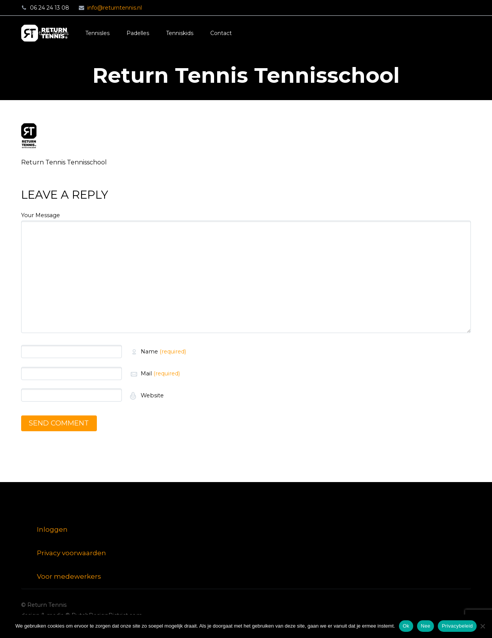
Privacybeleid (457, 626)
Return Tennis (49, 33)
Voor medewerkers (69, 576)
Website (151, 395)
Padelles (137, 33)
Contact (221, 33)
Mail (160, 373)
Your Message (40, 215)
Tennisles (97, 33)
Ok (406, 626)
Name (163, 351)
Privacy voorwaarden (71, 553)
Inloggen (52, 529)
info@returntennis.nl (114, 7)
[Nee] (482, 626)
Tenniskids (179, 33)
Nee (425, 626)
